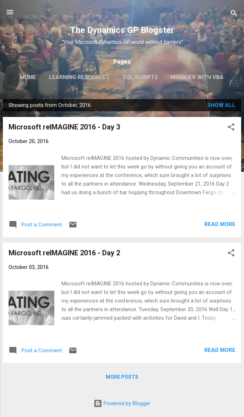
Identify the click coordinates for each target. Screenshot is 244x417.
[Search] (234, 14)
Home (28, 77)
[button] (231, 128)
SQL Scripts (140, 77)
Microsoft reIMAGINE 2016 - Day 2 (64, 253)
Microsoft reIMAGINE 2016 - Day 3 (64, 127)
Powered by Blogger (122, 403)
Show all (221, 105)
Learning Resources (79, 77)
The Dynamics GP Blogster (122, 30)
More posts (122, 377)
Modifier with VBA (197, 77)
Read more (219, 224)
